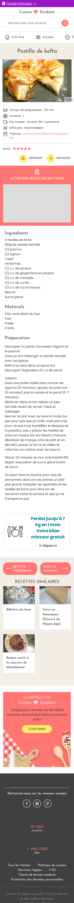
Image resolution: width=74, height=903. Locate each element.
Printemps (59, 134)
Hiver (46, 134)
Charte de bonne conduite (37, 874)
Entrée (27, 134)
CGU (52, 870)
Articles (44, 37)
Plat (37, 134)
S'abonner (37, 729)
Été (11, 138)
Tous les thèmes (19, 865)
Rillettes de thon (19, 598)
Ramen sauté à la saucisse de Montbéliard (19, 651)
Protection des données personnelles (37, 879)
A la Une (14, 37)
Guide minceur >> (22, 3)
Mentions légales (30, 870)
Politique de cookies (52, 865)
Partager (58, 158)
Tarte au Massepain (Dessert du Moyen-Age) (55, 606)
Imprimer (30, 158)
